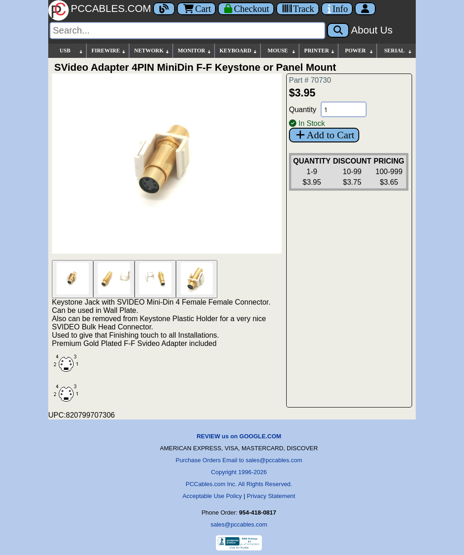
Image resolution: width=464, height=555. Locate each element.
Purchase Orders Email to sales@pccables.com (238, 460)
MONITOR (195, 50)
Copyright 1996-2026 (238, 472)
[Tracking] (297, 8)
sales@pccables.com (238, 524)
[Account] (365, 8)
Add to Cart (324, 135)
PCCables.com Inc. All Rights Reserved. (239, 484)
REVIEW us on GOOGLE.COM (239, 436)
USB (72, 50)
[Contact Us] (337, 8)
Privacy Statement (271, 496)
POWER (359, 50)
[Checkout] (246, 8)
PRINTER (319, 50)
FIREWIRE (108, 50)
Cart (196, 9)
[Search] (187, 30)
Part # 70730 (310, 80)
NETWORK (152, 50)
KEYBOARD (239, 50)
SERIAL (398, 50)
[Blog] (164, 8)
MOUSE (282, 50)
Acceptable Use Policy (212, 496)
